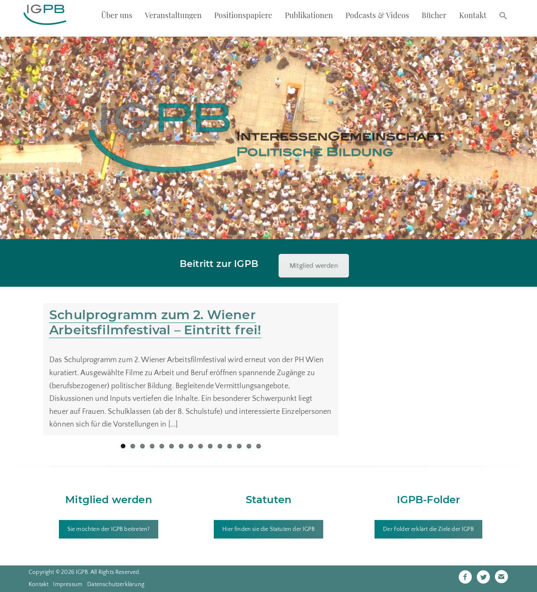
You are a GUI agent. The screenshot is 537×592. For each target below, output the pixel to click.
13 (239, 446)
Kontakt (472, 15)
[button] (503, 16)
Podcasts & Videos (377, 15)
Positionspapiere (243, 15)
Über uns (116, 15)
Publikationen (309, 15)
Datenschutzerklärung (115, 584)
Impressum (67, 584)
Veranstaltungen (173, 15)
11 (220, 446)
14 (249, 446)
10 (210, 446)
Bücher (434, 15)
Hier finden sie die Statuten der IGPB (268, 529)
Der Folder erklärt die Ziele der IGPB (428, 529)
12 (229, 446)
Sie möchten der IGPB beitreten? (108, 529)
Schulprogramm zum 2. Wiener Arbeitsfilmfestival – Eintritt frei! (155, 322)
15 (258, 446)
